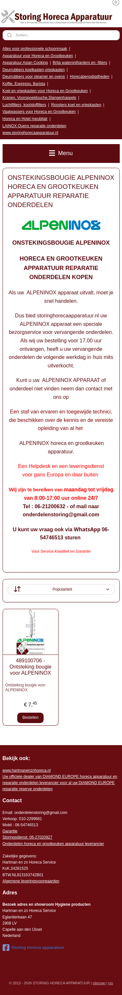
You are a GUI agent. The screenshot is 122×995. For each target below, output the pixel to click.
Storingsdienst (15, 837)
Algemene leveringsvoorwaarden (31, 881)
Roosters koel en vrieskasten (76, 105)
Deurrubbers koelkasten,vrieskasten (34, 70)
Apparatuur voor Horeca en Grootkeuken (38, 56)
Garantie (10, 831)
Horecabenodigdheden (89, 76)
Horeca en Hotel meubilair (25, 119)
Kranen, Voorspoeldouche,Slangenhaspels (39, 97)
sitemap (99, 983)
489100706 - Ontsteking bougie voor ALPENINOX (30, 667)
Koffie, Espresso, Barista (24, 83)
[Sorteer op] (61, 589)
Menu (61, 153)
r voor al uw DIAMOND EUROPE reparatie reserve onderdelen (60, 782)
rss (110, 983)
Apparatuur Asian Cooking (25, 62)
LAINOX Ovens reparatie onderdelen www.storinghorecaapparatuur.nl (34, 129)
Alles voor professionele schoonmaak (35, 48)
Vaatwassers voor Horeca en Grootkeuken (39, 111)
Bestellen (30, 717)
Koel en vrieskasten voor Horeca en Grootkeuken (45, 91)
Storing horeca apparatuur (33, 948)
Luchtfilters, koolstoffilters (25, 105)
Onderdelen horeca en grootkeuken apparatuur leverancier (53, 843)
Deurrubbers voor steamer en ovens (34, 76)
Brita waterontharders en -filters (80, 62)
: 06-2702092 (38, 837)
